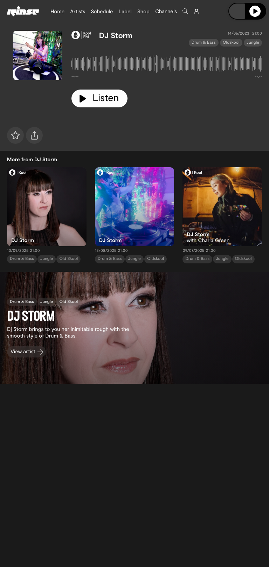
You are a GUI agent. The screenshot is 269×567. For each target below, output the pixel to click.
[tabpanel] (166, 65)
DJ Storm (115, 35)
